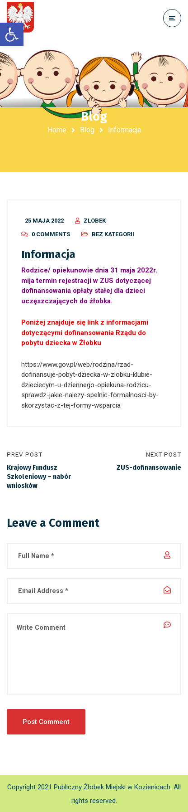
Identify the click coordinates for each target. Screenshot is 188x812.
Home (56, 130)
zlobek (95, 220)
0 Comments (51, 234)
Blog (87, 130)
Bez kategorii (113, 234)
